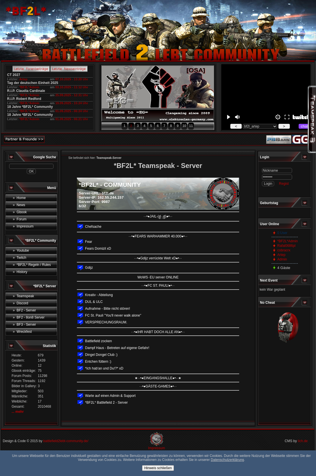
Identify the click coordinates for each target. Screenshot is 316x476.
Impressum (156, 448)
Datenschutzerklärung (227, 460)
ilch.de (303, 441)
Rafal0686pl (286, 246)
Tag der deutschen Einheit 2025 (32, 83)
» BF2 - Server (24, 310)
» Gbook (20, 212)
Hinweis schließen (158, 468)
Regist (284, 184)
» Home (19, 198)
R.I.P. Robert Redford (24, 99)
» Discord (20, 303)
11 (191, 126)
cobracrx (283, 250)
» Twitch (19, 258)
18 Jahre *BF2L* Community (30, 107)
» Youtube (21, 251)
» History (20, 272)
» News (19, 205)
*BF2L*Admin (29, 87)
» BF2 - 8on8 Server (28, 317)
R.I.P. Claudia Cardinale (26, 91)
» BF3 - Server (24, 325)
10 (184, 126)
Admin (282, 259)
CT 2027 (13, 75)
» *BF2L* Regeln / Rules (32, 265)
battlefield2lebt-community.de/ (66, 441)
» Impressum (23, 226)
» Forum (19, 219)
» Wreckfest (22, 332)
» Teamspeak (23, 296)
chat (304, 126)
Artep (23, 79)
